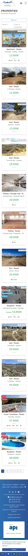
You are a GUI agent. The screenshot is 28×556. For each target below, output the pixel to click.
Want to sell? (6, 487)
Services (22, 484)
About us (9, 484)
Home (4, 484)
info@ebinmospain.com (16, 497)
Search (14, 20)
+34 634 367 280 (14, 499)
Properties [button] (15, 484)
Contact (21, 487)
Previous (4, 38)
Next (24, 38)
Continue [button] (14, 549)
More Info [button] (4, 545)
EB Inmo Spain (7, 3)
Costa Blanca (14, 487)
